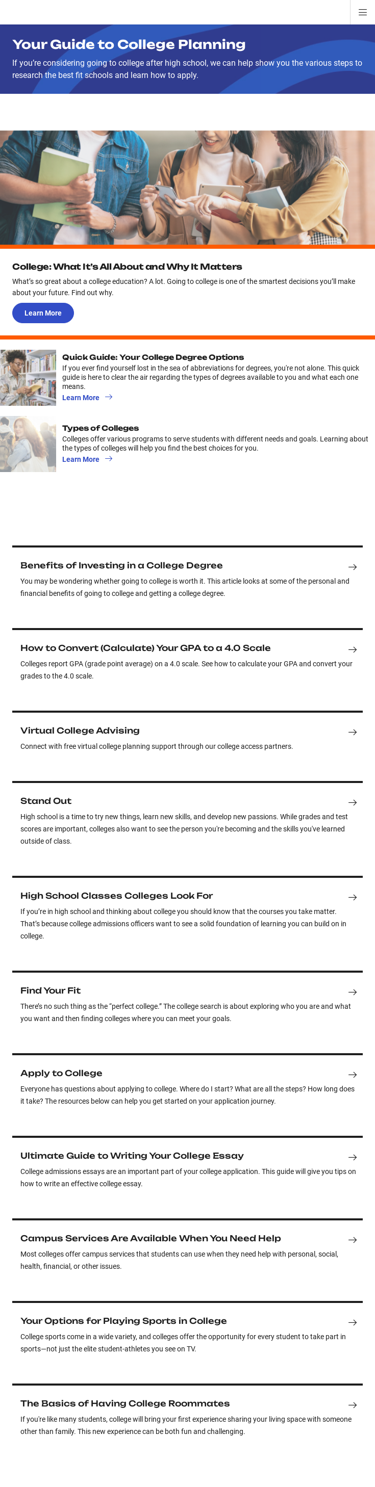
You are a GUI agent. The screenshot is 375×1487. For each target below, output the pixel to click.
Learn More (43, 313)
